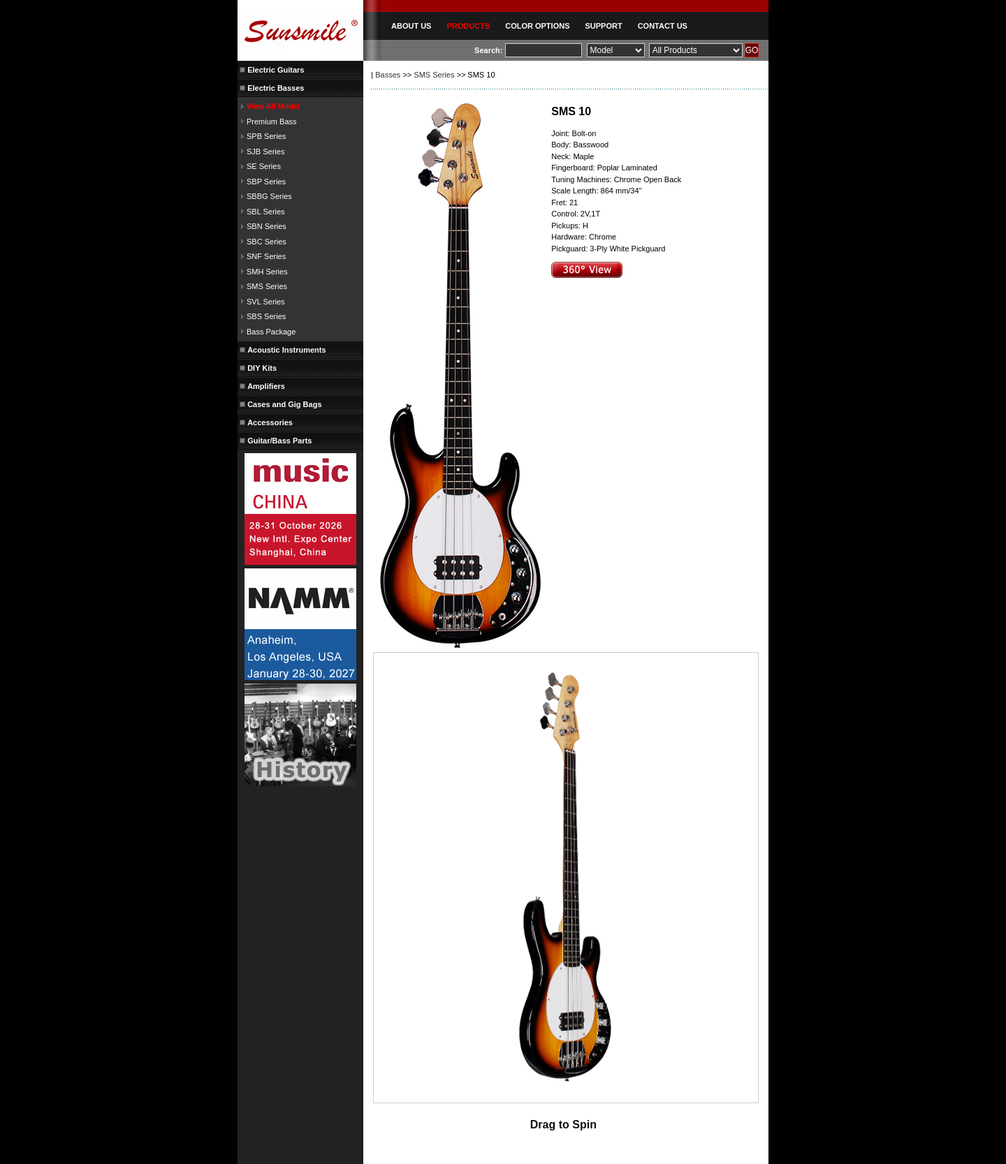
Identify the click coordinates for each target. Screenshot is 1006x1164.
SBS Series (266, 316)
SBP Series (266, 181)
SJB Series (265, 151)
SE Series (264, 166)
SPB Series (266, 136)
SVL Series (266, 301)
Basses (387, 75)
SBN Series (266, 226)
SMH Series (267, 271)
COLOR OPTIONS (537, 26)
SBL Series (266, 211)
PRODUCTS (468, 26)
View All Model (273, 106)
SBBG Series (269, 196)
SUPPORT (603, 26)
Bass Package (271, 331)
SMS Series (267, 286)
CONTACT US (662, 26)
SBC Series (266, 241)
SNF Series (266, 256)
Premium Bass (272, 121)
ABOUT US (411, 26)
